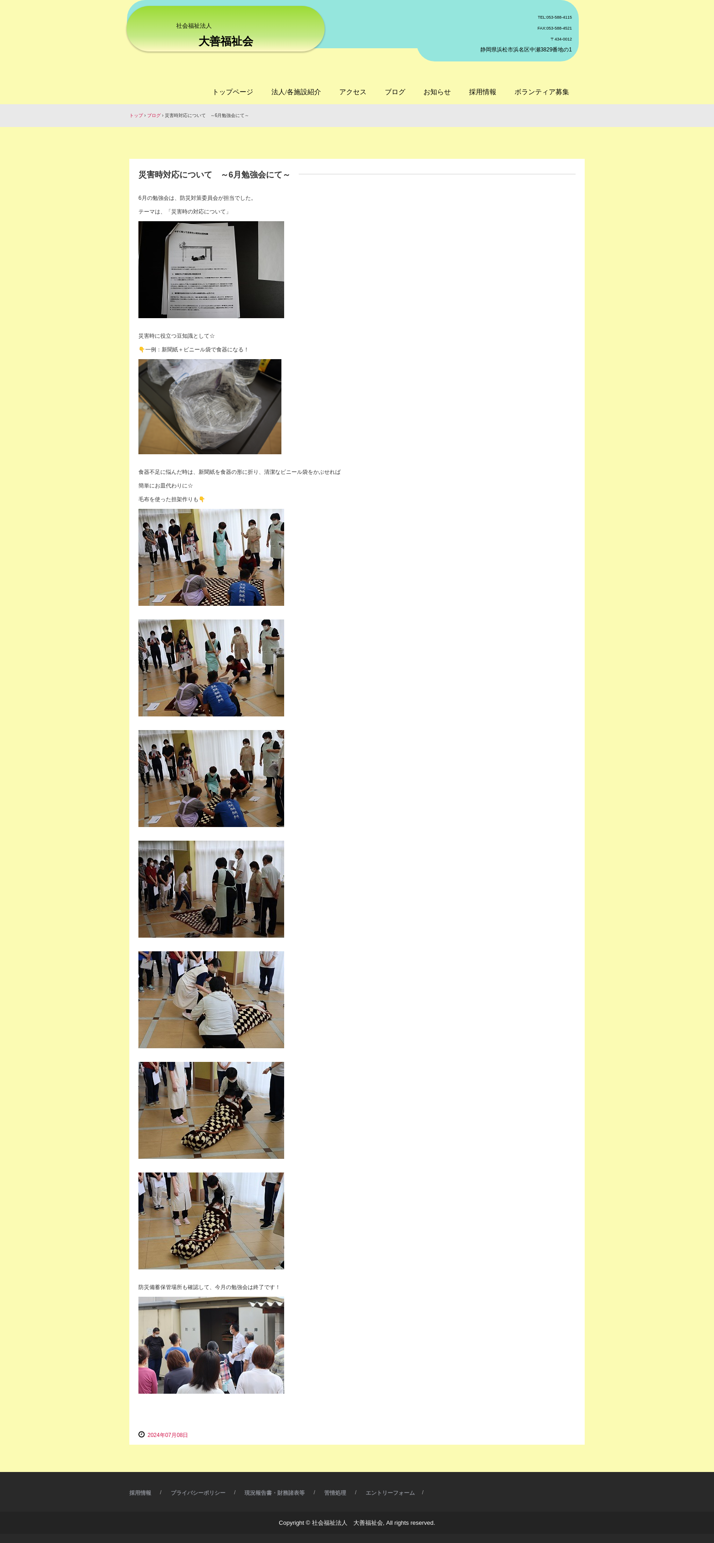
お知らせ (437, 92)
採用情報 (482, 92)
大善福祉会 (226, 41)
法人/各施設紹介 (296, 92)
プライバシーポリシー (198, 1493)
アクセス (353, 92)
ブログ (395, 92)
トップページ (232, 92)
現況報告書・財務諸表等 (275, 1493)
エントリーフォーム (390, 1493)
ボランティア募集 (542, 92)
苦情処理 (335, 1493)
